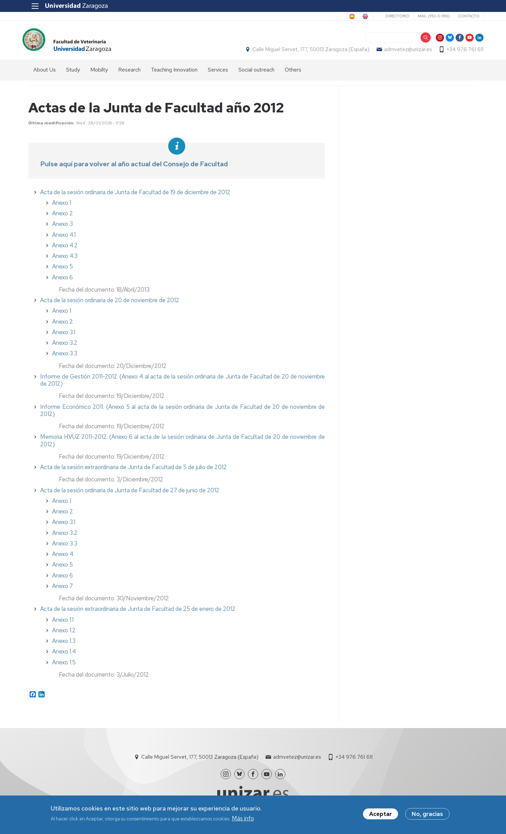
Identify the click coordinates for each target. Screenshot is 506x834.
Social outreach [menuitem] (256, 73)
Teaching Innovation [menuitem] (174, 73)
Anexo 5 (62, 270)
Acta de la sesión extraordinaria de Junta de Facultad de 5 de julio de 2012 (133, 471)
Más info (243, 819)
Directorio (391, 16)
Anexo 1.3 (64, 644)
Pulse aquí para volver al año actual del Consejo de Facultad (134, 167)
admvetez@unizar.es (402, 51)
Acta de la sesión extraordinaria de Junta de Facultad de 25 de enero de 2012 (137, 613)
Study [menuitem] (73, 73)
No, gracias (427, 815)
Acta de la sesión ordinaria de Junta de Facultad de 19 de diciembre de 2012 (135, 196)
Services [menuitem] (218, 73)
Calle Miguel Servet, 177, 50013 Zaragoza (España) (305, 51)
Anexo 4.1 (64, 238)
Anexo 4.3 (65, 259)
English (357, 16)
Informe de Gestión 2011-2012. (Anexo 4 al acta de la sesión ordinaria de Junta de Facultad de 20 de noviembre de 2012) (182, 383)
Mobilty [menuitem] (99, 73)
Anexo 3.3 (64, 547)
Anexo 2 (62, 217)
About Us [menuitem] (44, 73)
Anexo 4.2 (65, 249)
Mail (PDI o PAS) (428, 16)
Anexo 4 (62, 557)
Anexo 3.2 (64, 346)
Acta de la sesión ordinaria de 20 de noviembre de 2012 (109, 304)
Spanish (329, 16)
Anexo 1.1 (63, 623)
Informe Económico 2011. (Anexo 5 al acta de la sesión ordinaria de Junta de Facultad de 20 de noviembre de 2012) (182, 414)
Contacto (462, 16)
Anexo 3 (62, 228)
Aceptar (380, 815)
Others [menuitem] (293, 73)
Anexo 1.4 (64, 655)
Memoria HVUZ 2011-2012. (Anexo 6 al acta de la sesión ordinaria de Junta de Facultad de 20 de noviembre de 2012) (182, 444)
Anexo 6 (62, 579)
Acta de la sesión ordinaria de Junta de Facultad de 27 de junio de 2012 (129, 494)
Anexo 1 (61, 206)
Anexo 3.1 (63, 336)
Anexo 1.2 (64, 634)
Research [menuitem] (129, 73)
